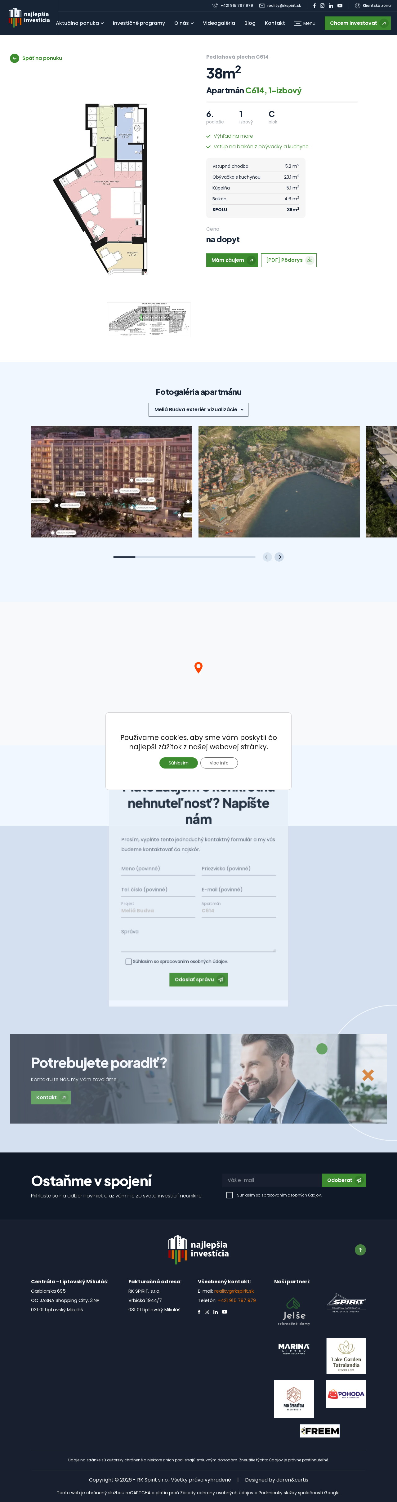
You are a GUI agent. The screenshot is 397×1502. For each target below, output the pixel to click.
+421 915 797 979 (237, 1300)
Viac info (219, 763)
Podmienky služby (278, 1493)
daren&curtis (292, 1479)
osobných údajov (304, 1195)
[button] (304, 23)
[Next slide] (279, 557)
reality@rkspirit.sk (234, 1291)
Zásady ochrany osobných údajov (216, 1493)
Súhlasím (179, 763)
